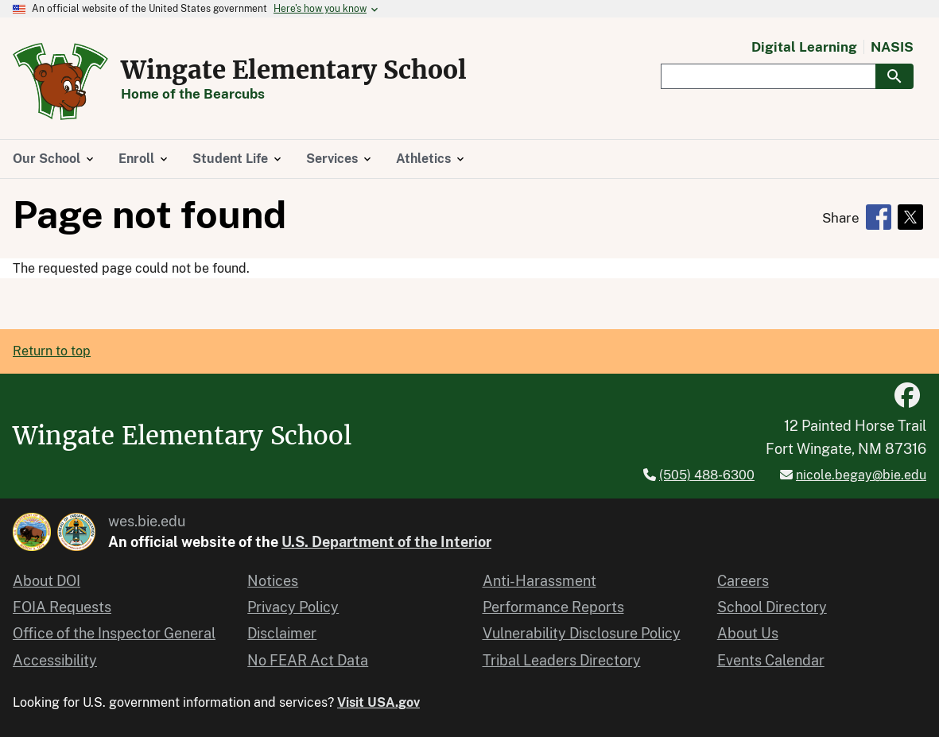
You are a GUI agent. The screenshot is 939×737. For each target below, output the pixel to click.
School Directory (772, 607)
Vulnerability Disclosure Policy (582, 633)
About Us (747, 633)
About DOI (46, 580)
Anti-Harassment (539, 580)
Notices (272, 580)
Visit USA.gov (378, 702)
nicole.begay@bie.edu (861, 475)
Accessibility (55, 660)
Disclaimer (281, 633)
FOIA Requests (62, 607)
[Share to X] (910, 217)
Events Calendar (771, 660)
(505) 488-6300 (707, 475)
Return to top (52, 351)
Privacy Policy (293, 607)
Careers (743, 580)
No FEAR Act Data (307, 660)
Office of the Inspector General (114, 633)
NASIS (892, 47)
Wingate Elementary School (294, 70)
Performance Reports (553, 607)
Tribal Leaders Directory (562, 660)
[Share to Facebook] (878, 217)
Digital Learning (804, 47)
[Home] (60, 111)
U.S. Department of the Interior (386, 541)
